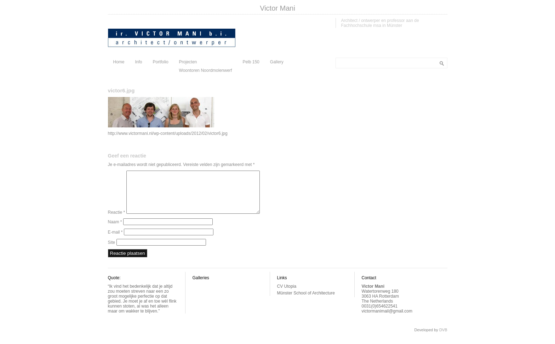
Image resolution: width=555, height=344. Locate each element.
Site (111, 250)
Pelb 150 (250, 61)
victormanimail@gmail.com (387, 319)
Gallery (277, 61)
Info (138, 61)
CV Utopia (287, 294)
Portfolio (160, 61)
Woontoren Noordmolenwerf (205, 70)
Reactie (116, 220)
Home (119, 61)
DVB (443, 338)
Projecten (188, 61)
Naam (115, 230)
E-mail (115, 240)
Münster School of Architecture (306, 301)
